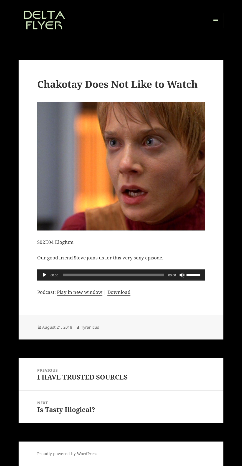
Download (118, 292)
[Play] (44, 275)
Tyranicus (90, 327)
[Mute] (182, 275)
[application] (121, 275)
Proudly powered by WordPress (67, 453)
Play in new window (79, 292)
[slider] (113, 275)
